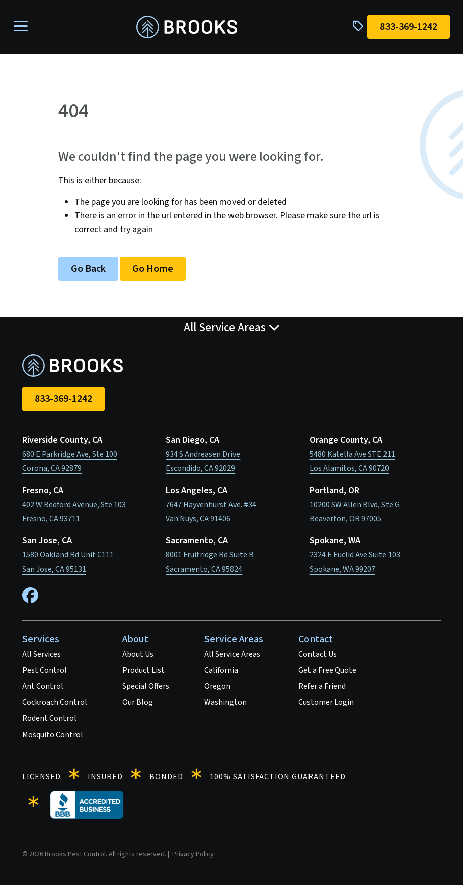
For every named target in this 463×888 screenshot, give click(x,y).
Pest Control (44, 672)
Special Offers (145, 688)
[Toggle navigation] (23, 28)
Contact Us (317, 656)
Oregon (217, 688)
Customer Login (326, 704)
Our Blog (137, 704)
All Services (41, 656)
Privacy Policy (193, 857)
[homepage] (186, 28)
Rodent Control (49, 720)
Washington (225, 704)
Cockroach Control (54, 704)
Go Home (152, 271)
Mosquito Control (52, 737)
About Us (137, 656)
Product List (143, 672)
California (221, 672)
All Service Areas (232, 656)
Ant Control (42, 688)
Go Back (88, 271)
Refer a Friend (322, 688)
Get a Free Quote (327, 672)
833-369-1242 (63, 401)
